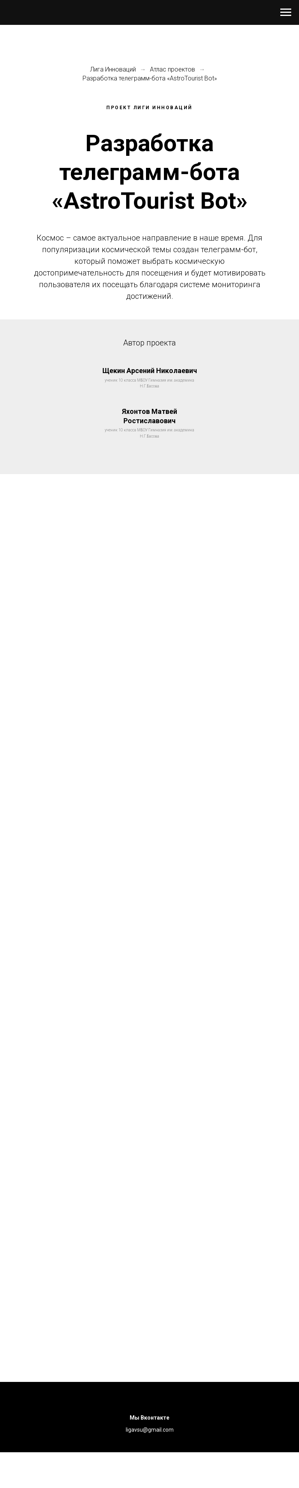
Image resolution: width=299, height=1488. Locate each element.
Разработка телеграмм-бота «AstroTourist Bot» (150, 78)
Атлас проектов (172, 69)
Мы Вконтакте (149, 1418)
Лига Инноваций (113, 69)
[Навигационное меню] (285, 12)
